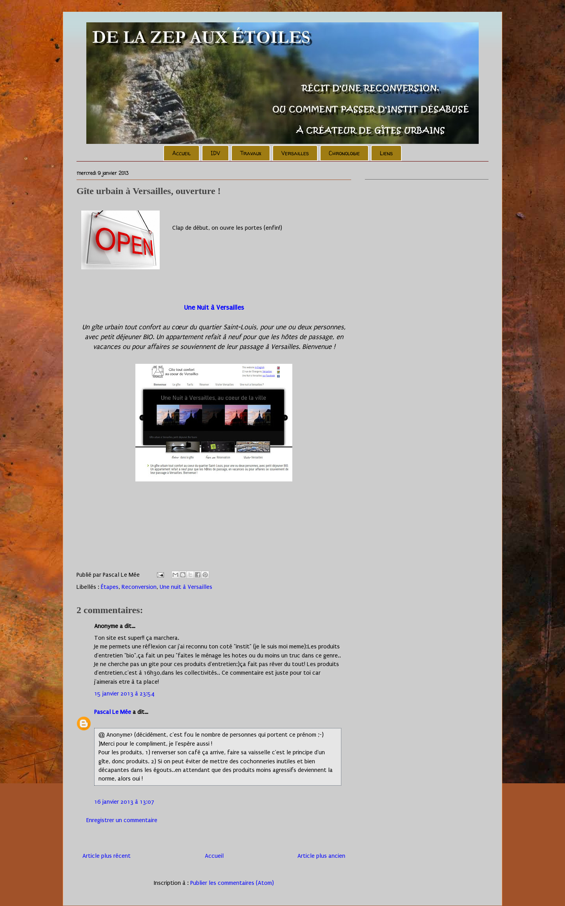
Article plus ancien (321, 855)
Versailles (295, 153)
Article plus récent (106, 855)
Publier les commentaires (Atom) (232, 882)
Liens (386, 153)
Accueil (181, 153)
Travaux (250, 153)
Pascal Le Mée (112, 711)
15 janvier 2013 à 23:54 (124, 693)
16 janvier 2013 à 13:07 (124, 801)
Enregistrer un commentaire (121, 820)
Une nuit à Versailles (186, 586)
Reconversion (139, 586)
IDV (215, 153)
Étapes (109, 586)
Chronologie (344, 153)
